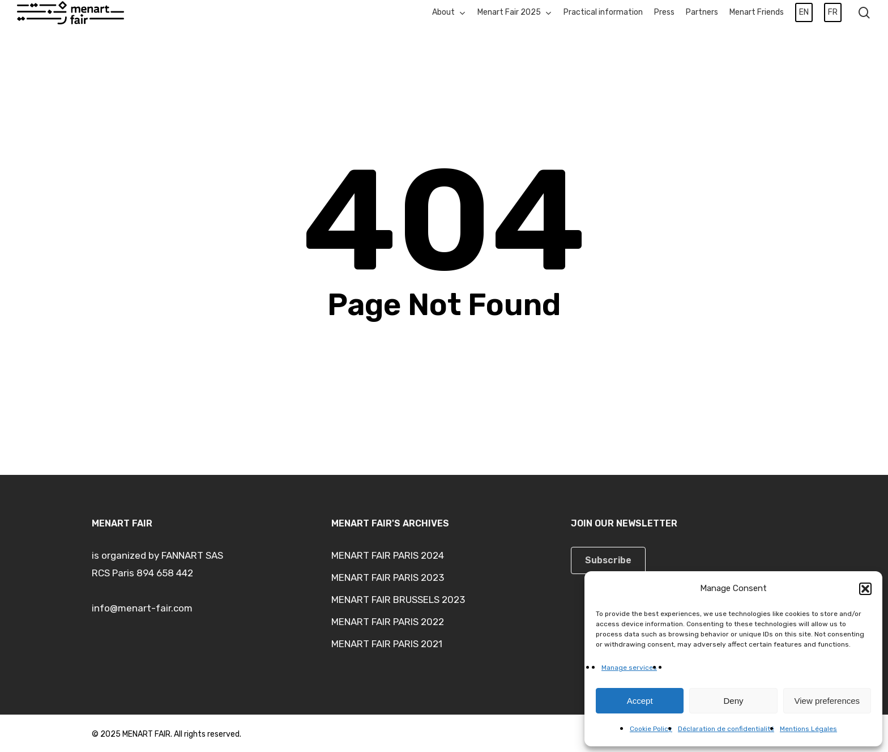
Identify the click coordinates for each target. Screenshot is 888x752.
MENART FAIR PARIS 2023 (387, 577)
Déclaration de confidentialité (726, 729)
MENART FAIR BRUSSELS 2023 (398, 599)
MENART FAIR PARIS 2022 (387, 621)
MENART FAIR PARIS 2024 (387, 555)
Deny (733, 701)
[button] (865, 588)
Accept (640, 701)
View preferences (827, 701)
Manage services (629, 668)
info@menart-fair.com (142, 608)
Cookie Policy (651, 729)
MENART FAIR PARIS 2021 (386, 643)
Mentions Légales (808, 729)
